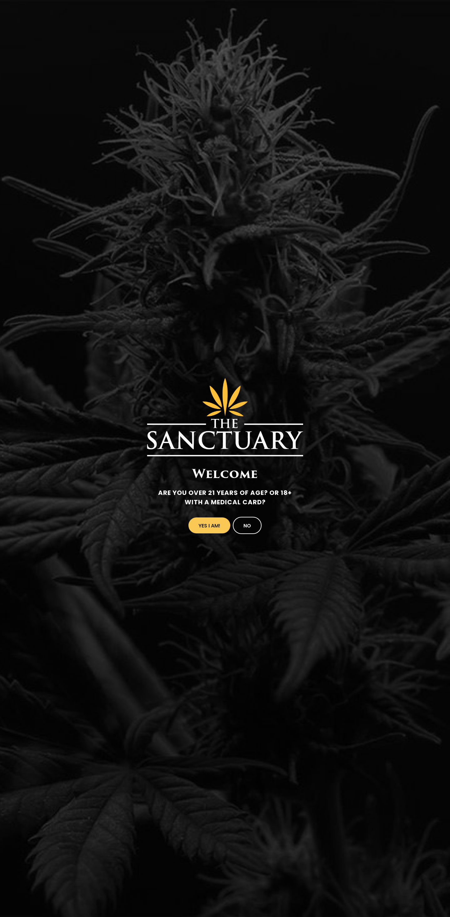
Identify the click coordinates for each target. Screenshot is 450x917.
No (247, 525)
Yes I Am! (209, 525)
